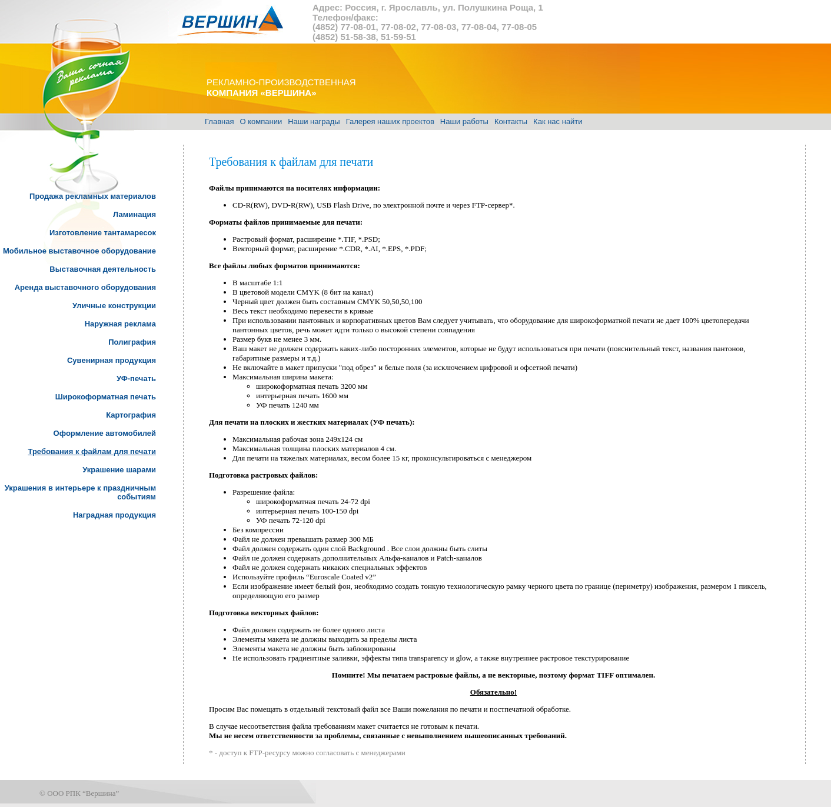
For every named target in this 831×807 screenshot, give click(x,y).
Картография (131, 415)
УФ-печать (136, 378)
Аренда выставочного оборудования (85, 287)
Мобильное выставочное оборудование (79, 250)
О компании (261, 121)
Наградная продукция (114, 515)
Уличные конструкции (114, 305)
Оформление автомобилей (105, 433)
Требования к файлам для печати (92, 451)
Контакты (510, 121)
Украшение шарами (119, 469)
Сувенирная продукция (111, 360)
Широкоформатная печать (105, 396)
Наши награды (314, 121)
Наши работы (464, 121)
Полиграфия (132, 342)
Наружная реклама (120, 323)
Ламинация (134, 214)
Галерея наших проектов (390, 121)
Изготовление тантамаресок (102, 232)
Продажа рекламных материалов (92, 196)
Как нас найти (558, 121)
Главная (219, 121)
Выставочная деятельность (102, 269)
